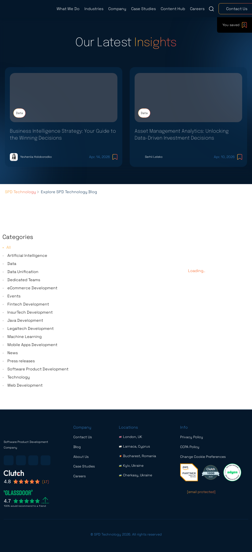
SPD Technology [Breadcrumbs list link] (20, 199)
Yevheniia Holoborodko (36, 161)
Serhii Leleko (153, 161)
